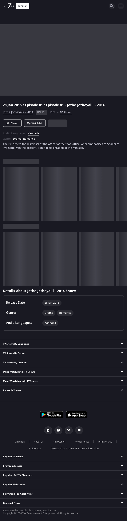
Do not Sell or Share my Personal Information (75, 448)
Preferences (35, 448)
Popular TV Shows (13, 456)
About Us (39, 441)
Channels (20, 441)
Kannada (33, 133)
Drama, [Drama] (17, 139)
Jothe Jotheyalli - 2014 (18, 112)
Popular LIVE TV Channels (17, 475)
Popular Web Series (14, 484)
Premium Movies (12, 466)
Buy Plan (22, 6)
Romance (29, 139)
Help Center (59, 441)
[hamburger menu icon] (121, 6)
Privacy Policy (82, 441)
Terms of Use (105, 441)
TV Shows (66, 112)
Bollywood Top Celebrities (18, 494)
